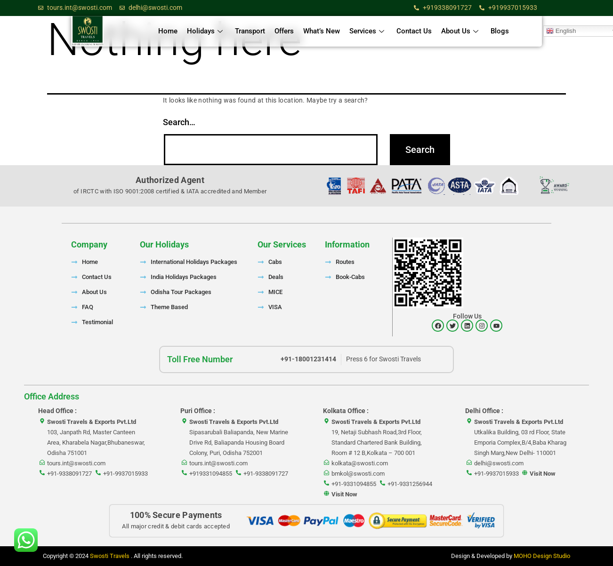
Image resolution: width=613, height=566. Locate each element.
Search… (179, 122)
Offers (284, 31)
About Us (459, 31)
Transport (250, 31)
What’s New (321, 31)
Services (366, 31)
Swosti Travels (110, 555)
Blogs (500, 31)
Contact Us (414, 31)
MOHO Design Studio (542, 555)
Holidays (205, 31)
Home (167, 31)
